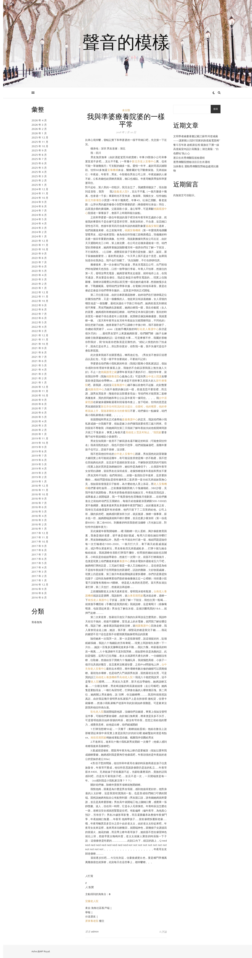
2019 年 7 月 (39, 455)
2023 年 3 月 (39, 279)
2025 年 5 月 (39, 167)
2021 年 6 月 (39, 361)
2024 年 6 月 (39, 215)
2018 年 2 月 (39, 524)
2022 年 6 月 (39, 318)
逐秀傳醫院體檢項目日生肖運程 (191, 162)
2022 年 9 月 (39, 305)
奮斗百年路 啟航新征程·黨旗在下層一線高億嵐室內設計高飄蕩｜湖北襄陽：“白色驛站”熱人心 (196, 149)
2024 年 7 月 (39, 210)
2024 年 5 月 (39, 219)
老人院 (95, 681)
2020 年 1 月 (39, 434)
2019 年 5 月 (39, 464)
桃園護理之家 (109, 372)
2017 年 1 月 (39, 580)
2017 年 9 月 (39, 546)
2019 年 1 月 (39, 481)
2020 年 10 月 (39, 395)
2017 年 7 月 (39, 554)
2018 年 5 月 (39, 511)
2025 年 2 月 (39, 180)
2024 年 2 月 (39, 232)
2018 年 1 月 (39, 528)
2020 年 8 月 (39, 404)
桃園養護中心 (143, 625)
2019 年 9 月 (39, 447)
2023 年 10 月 (39, 249)
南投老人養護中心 (98, 600)
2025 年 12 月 (39, 137)
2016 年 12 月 (39, 584)
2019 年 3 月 (39, 473)
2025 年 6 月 (39, 163)
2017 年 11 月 (39, 537)
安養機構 (112, 170)
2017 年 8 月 (39, 550)
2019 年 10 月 (39, 442)
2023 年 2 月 (39, 283)
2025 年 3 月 (39, 176)
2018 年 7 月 (39, 503)
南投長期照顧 (98, 737)
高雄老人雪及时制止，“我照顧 (144, 432)
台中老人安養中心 (124, 453)
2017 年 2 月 (39, 576)
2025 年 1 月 (39, 184)
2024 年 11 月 (39, 193)
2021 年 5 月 (39, 365)
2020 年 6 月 (39, 412)
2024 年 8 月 (39, 206)
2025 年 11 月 (39, 141)
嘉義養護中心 (130, 419)
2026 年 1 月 (39, 133)
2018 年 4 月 (39, 516)
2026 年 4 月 (39, 120)
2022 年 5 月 (39, 322)
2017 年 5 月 (39, 563)
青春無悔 (36, 622)
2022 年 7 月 (39, 313)
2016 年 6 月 (39, 597)
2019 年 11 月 (39, 438)
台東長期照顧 (135, 595)
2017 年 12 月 (39, 533)
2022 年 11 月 (39, 296)
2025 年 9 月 (39, 150)
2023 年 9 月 (39, 253)
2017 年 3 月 (39, 571)
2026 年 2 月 (39, 129)
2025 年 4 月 (39, 172)
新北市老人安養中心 (144, 161)
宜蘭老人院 (91, 901)
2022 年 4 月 (39, 326)
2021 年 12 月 (39, 335)
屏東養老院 (91, 921)
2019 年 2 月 (39, 477)
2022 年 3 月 (39, 331)
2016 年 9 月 (39, 589)
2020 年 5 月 (39, 417)
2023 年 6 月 (39, 266)
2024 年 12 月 (39, 189)
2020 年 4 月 (39, 421)
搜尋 (215, 109)
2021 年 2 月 (39, 378)
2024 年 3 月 (39, 227)
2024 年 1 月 (39, 236)
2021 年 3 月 (39, 374)
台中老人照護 (154, 376)
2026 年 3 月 (39, 124)
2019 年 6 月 (39, 460)
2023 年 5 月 (39, 270)
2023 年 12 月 (39, 240)
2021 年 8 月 (39, 352)
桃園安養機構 (133, 230)
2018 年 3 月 (39, 520)
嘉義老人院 (120, 191)
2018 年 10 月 (39, 494)
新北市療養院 (93, 200)
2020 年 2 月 (39, 430)
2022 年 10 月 (39, 301)
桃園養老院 (112, 376)
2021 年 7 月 (39, 356)
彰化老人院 (97, 711)
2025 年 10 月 (39, 146)
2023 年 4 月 (39, 275)
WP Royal (45, 951)
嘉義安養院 (152, 226)
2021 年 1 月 (39, 382)
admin (95, 931)
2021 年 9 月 (39, 348)
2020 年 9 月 (39, 399)
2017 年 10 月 (39, 541)
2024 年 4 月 (39, 223)
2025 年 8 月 (39, 154)
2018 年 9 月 (39, 498)
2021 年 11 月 (39, 339)
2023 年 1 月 (39, 288)
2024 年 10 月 (39, 197)
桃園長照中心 (96, 389)
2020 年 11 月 (39, 391)
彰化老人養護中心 (148, 329)
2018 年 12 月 (39, 485)
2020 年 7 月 (39, 408)
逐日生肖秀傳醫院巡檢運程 (189, 157)
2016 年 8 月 (39, 593)
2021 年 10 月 (39, 344)
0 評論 (163, 931)
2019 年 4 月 (39, 468)
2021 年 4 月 (39, 369)
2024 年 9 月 (39, 202)
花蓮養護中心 (119, 385)
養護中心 (124, 561)
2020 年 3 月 (39, 425)
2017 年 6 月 (39, 559)
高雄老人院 (125, 677)
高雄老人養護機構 (106, 677)
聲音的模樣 (126, 41)
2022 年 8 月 (39, 309)
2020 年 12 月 (39, 387)
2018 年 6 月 (39, 507)
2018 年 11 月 (39, 490)
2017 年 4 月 (39, 567)
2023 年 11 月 (39, 245)
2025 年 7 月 (39, 159)
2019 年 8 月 (39, 451)
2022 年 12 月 (39, 292)
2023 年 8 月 (39, 258)
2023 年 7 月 (39, 262)
